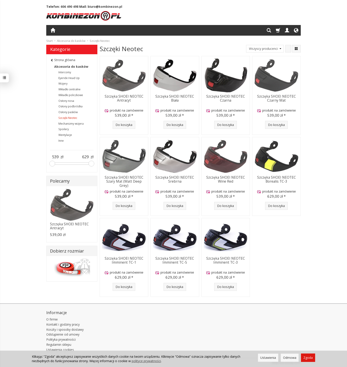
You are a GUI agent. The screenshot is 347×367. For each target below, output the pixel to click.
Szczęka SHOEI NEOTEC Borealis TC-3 (276, 179)
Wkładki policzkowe (70, 95)
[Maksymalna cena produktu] (85, 157)
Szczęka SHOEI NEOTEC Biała (174, 98)
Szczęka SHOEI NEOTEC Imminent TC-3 (225, 260)
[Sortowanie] (288, 48)
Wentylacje (65, 135)
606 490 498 (69, 6)
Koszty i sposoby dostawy (65, 329)
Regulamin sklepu (58, 344)
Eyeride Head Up (69, 78)
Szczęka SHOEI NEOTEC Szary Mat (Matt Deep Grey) (124, 181)
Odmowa (289, 357)
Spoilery (63, 129)
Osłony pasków (68, 112)
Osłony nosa (66, 101)
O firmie (52, 319)
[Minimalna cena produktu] (55, 157)
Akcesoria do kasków (71, 66)
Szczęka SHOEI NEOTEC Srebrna (174, 179)
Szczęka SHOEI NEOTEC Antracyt (124, 98)
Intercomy (64, 72)
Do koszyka (124, 125)
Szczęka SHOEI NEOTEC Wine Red (225, 179)
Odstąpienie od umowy (62, 334)
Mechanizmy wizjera (71, 124)
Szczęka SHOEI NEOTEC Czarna (225, 98)
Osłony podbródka (70, 106)
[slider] (52, 163)
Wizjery (62, 83)
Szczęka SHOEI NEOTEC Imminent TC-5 (174, 260)
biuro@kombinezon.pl (105, 6)
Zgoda (308, 357)
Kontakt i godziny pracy (63, 324)
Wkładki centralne (69, 89)
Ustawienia (268, 357)
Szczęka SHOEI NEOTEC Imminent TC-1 (124, 260)
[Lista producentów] (265, 48)
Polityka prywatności (61, 339)
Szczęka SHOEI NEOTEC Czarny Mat (276, 98)
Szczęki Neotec (67, 118)
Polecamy (60, 181)
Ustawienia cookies (60, 350)
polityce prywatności (146, 361)
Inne (61, 141)
